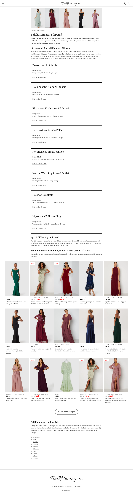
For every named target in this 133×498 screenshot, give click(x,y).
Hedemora (36, 437)
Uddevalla (36, 449)
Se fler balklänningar (66, 412)
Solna (34, 439)
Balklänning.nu (71, 3)
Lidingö (35, 456)
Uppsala (35, 446)
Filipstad (42, 30)
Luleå (34, 451)
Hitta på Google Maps (39, 77)
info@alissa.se (66, 490)
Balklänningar (35, 30)
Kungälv (35, 442)
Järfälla (35, 453)
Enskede (35, 444)
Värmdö (35, 458)
